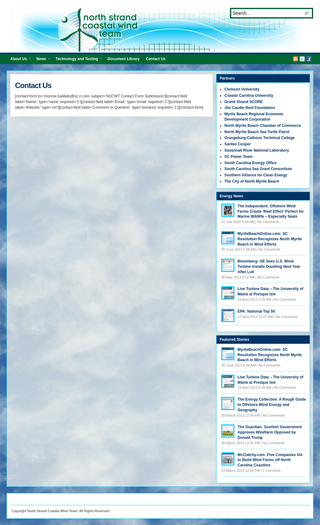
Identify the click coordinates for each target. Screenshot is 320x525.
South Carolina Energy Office (250, 163)
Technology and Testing (77, 60)
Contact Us (156, 59)
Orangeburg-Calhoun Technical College (259, 138)
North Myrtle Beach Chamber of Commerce (262, 125)
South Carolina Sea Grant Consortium (258, 169)
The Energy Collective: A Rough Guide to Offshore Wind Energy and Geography (272, 404)
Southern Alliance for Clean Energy (255, 175)
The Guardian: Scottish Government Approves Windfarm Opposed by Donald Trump (270, 432)
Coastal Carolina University (248, 95)
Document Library (124, 59)
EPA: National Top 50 (256, 311)
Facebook (308, 58)
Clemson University (241, 89)
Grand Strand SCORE (243, 102)
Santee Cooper (237, 144)
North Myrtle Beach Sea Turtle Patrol (256, 132)
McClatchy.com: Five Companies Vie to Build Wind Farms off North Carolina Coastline (270, 460)
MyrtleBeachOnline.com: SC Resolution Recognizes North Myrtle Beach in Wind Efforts (270, 239)
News (41, 60)
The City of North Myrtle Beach (251, 181)
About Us (19, 60)
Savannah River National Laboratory (256, 150)
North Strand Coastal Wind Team (163, 29)
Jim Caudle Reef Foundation (249, 108)
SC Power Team (238, 156)
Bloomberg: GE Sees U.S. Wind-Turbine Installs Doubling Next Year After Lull (269, 266)
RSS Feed (295, 58)
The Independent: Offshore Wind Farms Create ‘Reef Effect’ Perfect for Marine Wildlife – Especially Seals (271, 211)
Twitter (302, 58)
